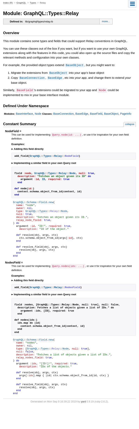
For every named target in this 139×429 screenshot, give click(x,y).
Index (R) (8, 2)
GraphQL (21, 2)
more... (106, 21)
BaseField (96, 112)
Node (38, 112)
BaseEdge (55, 77)
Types (33, 2)
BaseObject (74, 65)
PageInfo (125, 112)
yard (83, 422)
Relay (58, 155)
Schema (31, 201)
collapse (129, 123)
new (51, 201)
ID (43, 178)
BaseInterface (24, 112)
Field (43, 201)
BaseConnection (32, 77)
